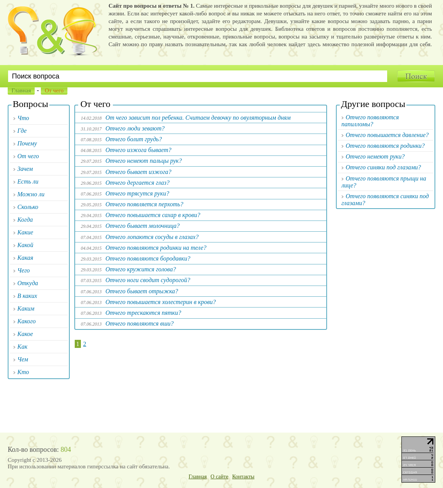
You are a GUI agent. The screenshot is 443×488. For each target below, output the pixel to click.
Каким (25, 308)
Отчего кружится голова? (141, 269)
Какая (25, 257)
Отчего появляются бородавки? (148, 258)
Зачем (25, 168)
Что (23, 118)
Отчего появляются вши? (140, 323)
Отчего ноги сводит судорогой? (148, 280)
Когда (25, 219)
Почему (27, 143)
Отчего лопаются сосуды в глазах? (152, 237)
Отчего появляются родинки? (385, 145)
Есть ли (28, 181)
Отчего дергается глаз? (137, 182)
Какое (25, 334)
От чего (28, 156)
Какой (25, 245)
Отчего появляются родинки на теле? (156, 247)
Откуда (27, 283)
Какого (26, 321)
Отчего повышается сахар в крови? (153, 215)
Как (22, 346)
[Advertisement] (200, 385)
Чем (22, 359)
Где (22, 130)
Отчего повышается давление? (387, 135)
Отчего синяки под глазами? (383, 167)
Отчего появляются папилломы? (370, 120)
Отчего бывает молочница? (143, 225)
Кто (23, 372)
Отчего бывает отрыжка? (142, 291)
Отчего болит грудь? (134, 139)
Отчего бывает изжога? (138, 172)
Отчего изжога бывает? (138, 150)
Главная (21, 90)
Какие (25, 232)
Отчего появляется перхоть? (144, 204)
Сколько (27, 207)
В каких (27, 295)
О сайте (219, 477)
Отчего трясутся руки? (137, 193)
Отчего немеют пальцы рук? (144, 160)
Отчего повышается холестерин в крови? (161, 302)
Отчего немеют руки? (375, 156)
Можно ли (31, 194)
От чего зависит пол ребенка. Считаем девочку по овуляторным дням (198, 117)
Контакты (243, 477)
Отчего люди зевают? (135, 128)
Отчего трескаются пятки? (143, 312)
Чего (23, 270)
